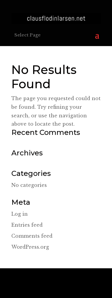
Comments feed (32, 236)
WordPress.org (30, 247)
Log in (19, 214)
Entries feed (27, 225)
